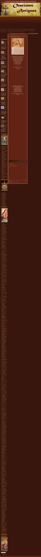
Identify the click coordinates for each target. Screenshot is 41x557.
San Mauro (3, 408)
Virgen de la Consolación (3, 511)
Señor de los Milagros (4, 483)
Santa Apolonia (3, 429)
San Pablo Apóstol (4, 413)
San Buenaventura (4, 366)
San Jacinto (3, 384)
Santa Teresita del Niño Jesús (4, 468)
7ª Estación (3, 202)
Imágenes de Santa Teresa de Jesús (4, 159)
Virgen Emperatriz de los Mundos (4, 492)
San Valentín (3, 425)
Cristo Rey (3, 288)
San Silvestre (3, 424)
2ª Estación (3, 198)
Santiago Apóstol (4, 473)
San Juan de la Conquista (3, 395)
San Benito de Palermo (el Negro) (4, 362)
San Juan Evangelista (4, 392)
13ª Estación (3, 195)
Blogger (4, 554)
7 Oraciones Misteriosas (3, 229)
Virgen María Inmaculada (3, 497)
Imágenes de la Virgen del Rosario (4, 166)
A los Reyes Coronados (3, 264)
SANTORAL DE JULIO (16, 30)
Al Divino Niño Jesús (4, 270)
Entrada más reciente (11, 180)
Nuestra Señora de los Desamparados (4, 336)
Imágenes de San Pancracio (4, 156)
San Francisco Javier (4, 374)
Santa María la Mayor (4, 459)
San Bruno (3, 365)
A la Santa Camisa (4, 255)
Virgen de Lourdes (4, 504)
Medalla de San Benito (4, 320)
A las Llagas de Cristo (4, 261)
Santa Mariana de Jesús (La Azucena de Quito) (4, 449)
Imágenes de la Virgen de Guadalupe (4, 163)
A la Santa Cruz (3, 256)
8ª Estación (3, 203)
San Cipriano (3, 371)
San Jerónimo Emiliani (4, 385)
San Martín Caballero (4, 403)
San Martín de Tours (4, 406)
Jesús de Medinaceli (4, 308)
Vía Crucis (3, 205)
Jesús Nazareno (3, 307)
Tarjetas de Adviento (4, 174)
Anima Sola (3, 283)
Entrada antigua (25, 180)
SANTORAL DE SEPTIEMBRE (31, 30)
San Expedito (3, 373)
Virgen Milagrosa (4, 500)
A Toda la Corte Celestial (3, 241)
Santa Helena (3, 441)
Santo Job (3, 474)
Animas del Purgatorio (4, 284)
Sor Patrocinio (3, 488)
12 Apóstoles (3, 223)
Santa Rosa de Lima (4, 464)
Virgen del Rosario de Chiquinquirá (4, 530)
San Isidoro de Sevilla (4, 381)
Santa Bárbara (3, 431)
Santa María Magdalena (3, 452)
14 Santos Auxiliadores (3, 225)
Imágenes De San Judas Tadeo (4, 148)
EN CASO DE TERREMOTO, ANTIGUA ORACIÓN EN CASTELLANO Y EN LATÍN (18, 36)
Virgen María (3, 496)
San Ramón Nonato (4, 419)
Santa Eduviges (3, 437)
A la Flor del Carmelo (4, 248)
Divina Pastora (3, 299)
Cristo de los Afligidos (4, 293)
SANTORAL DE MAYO (3, 30)
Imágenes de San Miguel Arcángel (4, 153)
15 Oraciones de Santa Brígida (4, 227)
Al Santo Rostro (3, 279)
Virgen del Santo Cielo (4, 531)
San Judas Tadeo (4, 396)
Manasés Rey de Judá (4, 318)
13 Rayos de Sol (4, 224)
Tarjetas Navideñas (4, 173)
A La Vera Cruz (3, 236)
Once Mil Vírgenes (4, 341)
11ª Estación (3, 193)
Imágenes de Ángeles (4, 167)
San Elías (3, 372)
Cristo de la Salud (4, 292)
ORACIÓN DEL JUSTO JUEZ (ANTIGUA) (5, 63)
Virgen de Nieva (3, 505)
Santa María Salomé (4, 453)
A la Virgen (3, 259)
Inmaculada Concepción (3, 305)
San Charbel (3, 370)
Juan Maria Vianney (4, 313)
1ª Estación (3, 197)
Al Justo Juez (3, 274)
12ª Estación (3, 194)
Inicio (18, 180)
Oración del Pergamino (3, 344)
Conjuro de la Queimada (3, 287)
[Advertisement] (20, 22)
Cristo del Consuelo (4, 294)
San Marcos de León (4, 401)
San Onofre (3, 412)
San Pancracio (3, 414)
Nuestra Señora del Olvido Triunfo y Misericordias (4, 340)
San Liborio (3, 397)
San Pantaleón (3, 415)
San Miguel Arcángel (4, 409)
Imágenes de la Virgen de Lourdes (4, 164)
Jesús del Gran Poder (4, 311)
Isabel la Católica (4, 306)
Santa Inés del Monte (4, 443)
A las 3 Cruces (3, 260)
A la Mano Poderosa (4, 251)
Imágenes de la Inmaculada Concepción (3, 161)
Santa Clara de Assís (4, 435)
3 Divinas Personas (4, 228)
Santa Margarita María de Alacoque (4, 446)
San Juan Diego (3, 391)
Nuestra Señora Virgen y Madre (3, 330)
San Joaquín (3, 386)
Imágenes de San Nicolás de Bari (4, 155)
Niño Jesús (3, 322)
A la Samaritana (3, 254)
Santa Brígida (3, 430)
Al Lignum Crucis (4, 275)
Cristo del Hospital (4, 296)
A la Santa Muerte (4, 258)
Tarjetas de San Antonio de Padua (4, 176)
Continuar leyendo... (17, 65)
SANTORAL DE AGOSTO (23, 30)
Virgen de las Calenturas (3, 518)
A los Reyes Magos (4, 265)
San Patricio (3, 416)
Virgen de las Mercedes (3, 519)
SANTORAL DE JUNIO (10, 30)
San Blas (3, 364)
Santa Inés (3, 442)
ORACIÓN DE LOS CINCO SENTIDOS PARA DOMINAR (5, 126)
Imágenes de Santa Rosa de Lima (4, 158)
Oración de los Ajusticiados (3, 343)
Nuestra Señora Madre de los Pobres (4, 328)
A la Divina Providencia (3, 245)
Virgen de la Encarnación (3, 512)
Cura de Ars (3, 298)
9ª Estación (3, 204)
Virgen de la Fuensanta (3, 514)
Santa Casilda (3, 432)
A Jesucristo (3, 232)
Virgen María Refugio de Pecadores (4, 499)
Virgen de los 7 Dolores (3, 521)
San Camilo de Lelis (4, 367)
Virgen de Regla (3, 506)
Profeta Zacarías (4, 347)
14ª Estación (3, 196)
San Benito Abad (4, 361)
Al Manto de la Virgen (4, 276)
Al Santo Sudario (4, 280)
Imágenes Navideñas (4, 149)
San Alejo (3, 355)
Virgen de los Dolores (4, 522)
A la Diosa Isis (3, 244)
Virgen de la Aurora (4, 508)
